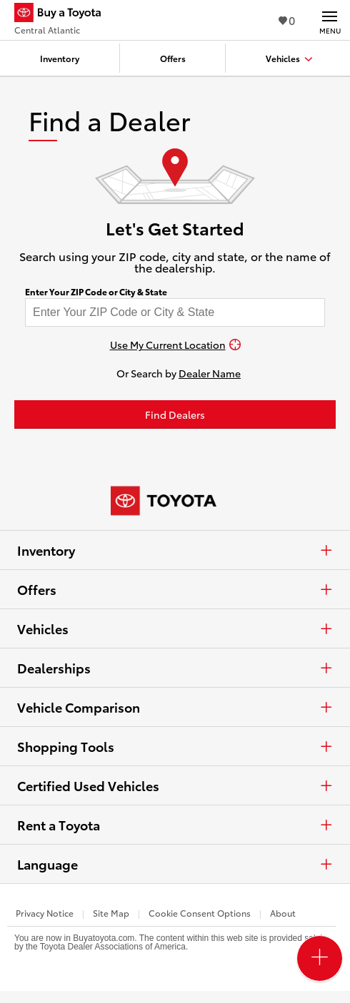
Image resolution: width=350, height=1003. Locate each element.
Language (175, 864)
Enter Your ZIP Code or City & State (96, 291)
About (283, 913)
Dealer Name (210, 373)
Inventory (175, 550)
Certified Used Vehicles (175, 785)
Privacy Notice (45, 913)
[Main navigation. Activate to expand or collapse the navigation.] (329, 20)
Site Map (111, 913)
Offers (175, 589)
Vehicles (175, 628)
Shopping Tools (175, 746)
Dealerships (175, 667)
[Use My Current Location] (175, 344)
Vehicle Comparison (175, 707)
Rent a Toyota (175, 824)
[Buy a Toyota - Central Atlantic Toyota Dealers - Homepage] (63, 14)
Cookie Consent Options (200, 913)
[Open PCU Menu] (319, 958)
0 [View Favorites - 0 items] (287, 19)
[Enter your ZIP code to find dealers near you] (175, 312)
